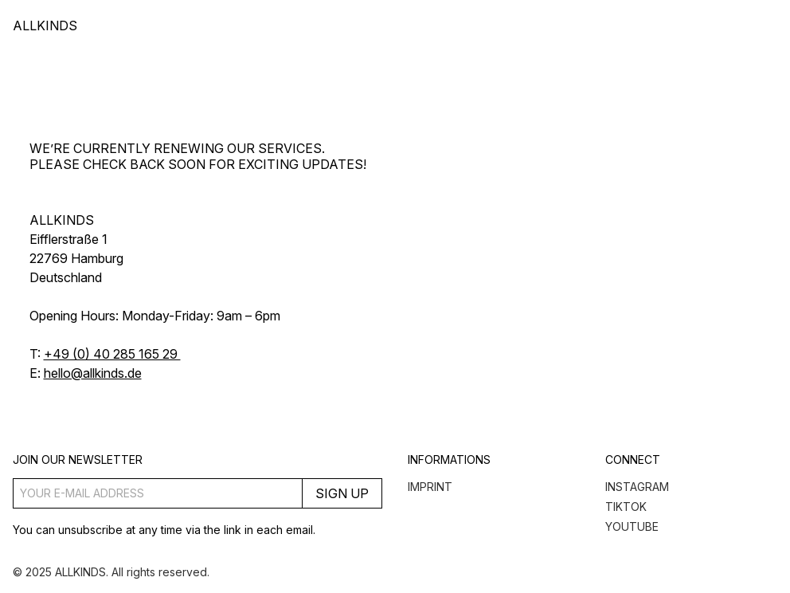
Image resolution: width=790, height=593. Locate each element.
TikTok (626, 506)
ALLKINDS (45, 25)
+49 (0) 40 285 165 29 (112, 354)
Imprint (430, 486)
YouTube (632, 526)
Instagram (637, 486)
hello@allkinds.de (93, 373)
